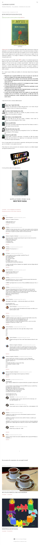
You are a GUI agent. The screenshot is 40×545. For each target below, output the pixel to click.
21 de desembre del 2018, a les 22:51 (19, 269)
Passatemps (19, 211)
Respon (7, 224)
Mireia (7, 434)
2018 (12, 211)
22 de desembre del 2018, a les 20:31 (19, 326)
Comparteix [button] (4, 209)
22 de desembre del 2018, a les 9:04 (16, 287)
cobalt (25, 541)
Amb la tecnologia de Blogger (20, 539)
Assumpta (8, 379)
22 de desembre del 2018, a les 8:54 (16, 277)
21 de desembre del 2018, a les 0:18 (19, 217)
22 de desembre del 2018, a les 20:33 (23, 337)
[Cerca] (37, 2)
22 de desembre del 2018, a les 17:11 (16, 315)
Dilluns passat (5, 49)
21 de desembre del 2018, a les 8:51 (16, 227)
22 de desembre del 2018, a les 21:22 (29, 344)
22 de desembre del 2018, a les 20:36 (25, 356)
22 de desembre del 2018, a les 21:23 (25, 371)
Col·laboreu (15, 6)
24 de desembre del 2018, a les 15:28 (15, 434)
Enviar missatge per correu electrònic (14, 209)
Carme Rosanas (9, 217)
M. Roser (8, 253)
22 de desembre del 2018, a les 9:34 (19, 299)
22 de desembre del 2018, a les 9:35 (23, 306)
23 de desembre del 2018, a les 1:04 (17, 379)
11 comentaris (9, 494)
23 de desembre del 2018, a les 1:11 (20, 404)
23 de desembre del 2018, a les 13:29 (21, 426)
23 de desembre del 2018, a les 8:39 (16, 412)
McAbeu (14, 211)
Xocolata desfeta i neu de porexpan (14, 492)
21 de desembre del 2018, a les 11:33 (25, 236)
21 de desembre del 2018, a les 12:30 (16, 246)
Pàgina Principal (6, 6)
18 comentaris (9, 531)
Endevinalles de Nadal (10, 529)
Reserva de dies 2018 (24, 6)
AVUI (20, 60)
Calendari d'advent (8, 4)
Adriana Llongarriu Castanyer (12, 236)
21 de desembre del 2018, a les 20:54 (16, 253)
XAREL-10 (22, 17)
